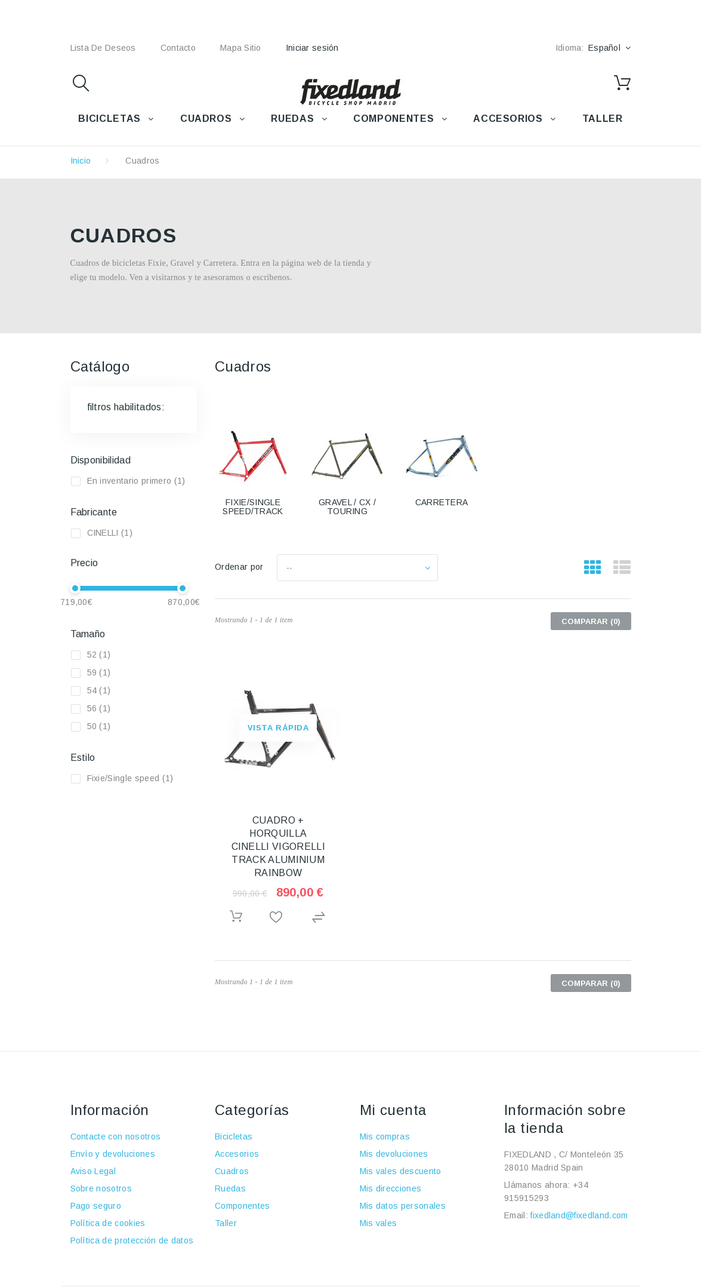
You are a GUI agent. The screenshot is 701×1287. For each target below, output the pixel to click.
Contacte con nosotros (115, 1136)
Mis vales (378, 1223)
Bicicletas (233, 1136)
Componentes (242, 1206)
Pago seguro (96, 1206)
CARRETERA (441, 502)
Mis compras (385, 1136)
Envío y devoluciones (112, 1154)
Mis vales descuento (400, 1171)
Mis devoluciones (394, 1154)
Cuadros (232, 1171)
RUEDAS (292, 118)
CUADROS (205, 118)
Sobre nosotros (101, 1188)
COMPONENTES (393, 118)
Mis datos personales (403, 1206)
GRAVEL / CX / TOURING (347, 506)
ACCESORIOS (507, 118)
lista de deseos (103, 48)
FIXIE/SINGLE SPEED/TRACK (253, 506)
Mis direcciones (391, 1188)
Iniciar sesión (312, 48)
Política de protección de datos (132, 1240)
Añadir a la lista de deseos (278, 917)
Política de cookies (108, 1223)
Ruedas (230, 1188)
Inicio (80, 160)
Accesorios (237, 1154)
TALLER (602, 118)
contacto (178, 48)
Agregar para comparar (320, 917)
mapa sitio (240, 48)
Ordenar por (239, 567)
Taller (226, 1223)
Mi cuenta (393, 1110)
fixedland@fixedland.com (579, 1215)
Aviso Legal (93, 1171)
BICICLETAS (109, 118)
